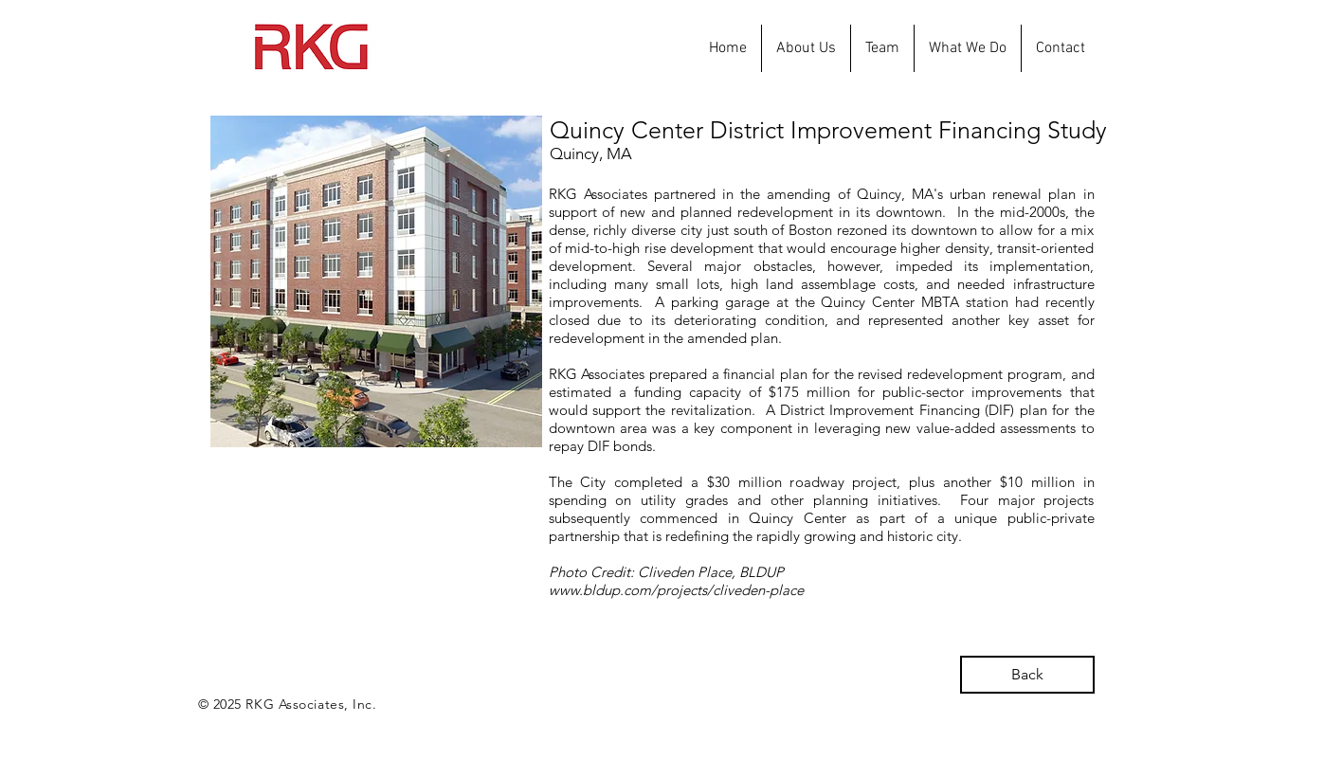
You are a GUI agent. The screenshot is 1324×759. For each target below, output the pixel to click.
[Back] (1027, 675)
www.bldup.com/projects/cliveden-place (676, 590)
